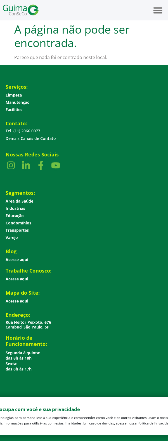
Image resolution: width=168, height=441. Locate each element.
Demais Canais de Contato (31, 138)
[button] (158, 10)
